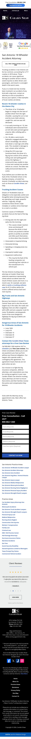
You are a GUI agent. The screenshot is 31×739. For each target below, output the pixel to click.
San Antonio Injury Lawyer (11, 480)
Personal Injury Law (8, 515)
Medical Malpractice (8, 517)
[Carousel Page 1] (10, 591)
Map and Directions (15, 631)
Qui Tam (5, 543)
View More (15, 597)
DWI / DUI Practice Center (10, 533)
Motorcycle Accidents (9, 507)
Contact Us (15, 10)
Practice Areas (7, 499)
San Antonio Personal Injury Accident (14, 490)
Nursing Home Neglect (9, 520)
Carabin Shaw (19, 183)
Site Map (15, 693)
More (26, 10)
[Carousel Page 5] (20, 591)
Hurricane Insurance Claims (11, 538)
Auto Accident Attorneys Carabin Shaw (15, 653)
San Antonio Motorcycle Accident (13, 485)
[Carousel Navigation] (15, 591)
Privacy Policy (15, 690)
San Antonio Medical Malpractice (13, 483)
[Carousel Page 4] (18, 591)
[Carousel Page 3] (15, 591)
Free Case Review (8, 413)
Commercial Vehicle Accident (11, 554)
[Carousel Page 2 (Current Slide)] (13, 591)
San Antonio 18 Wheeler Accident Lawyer (15, 468)
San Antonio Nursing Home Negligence (15, 488)
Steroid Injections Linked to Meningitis (15, 548)
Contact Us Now (15, 455)
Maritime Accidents (8, 541)
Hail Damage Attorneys (9, 535)
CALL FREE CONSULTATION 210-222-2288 (15, 64)
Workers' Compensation (10, 525)
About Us (15, 681)
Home (5, 10)
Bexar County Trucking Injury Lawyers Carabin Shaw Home (15, 18)
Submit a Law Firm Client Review (15, 603)
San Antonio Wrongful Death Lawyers (14, 493)
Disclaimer (15, 687)
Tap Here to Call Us (15, 5)
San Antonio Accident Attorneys (12, 470)
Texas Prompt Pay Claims (10, 551)
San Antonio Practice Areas (12, 464)
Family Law (6, 528)
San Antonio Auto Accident (11, 473)
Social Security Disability (10, 546)
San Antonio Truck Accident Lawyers (14, 509)
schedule (5, 349)
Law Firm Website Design (15, 734)
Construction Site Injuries (10, 522)
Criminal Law (6, 530)
